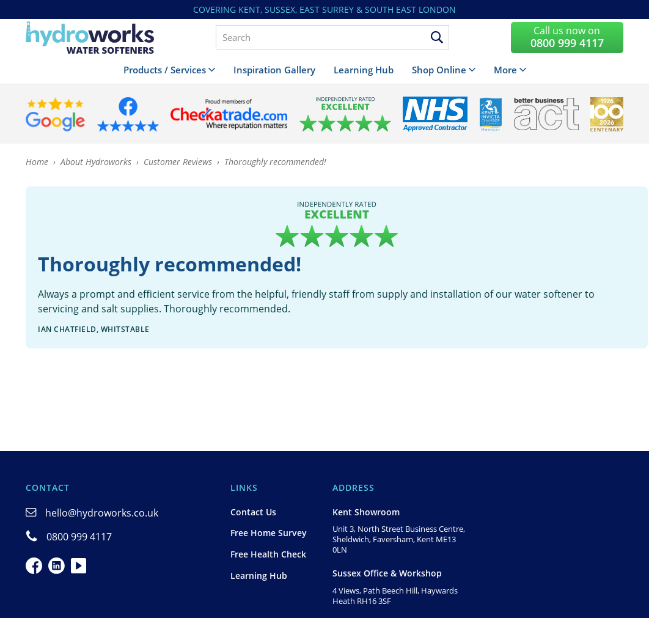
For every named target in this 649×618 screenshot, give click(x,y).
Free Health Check (268, 554)
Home (37, 161)
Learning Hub (364, 70)
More (505, 70)
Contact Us (253, 512)
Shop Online (439, 70)
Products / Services (164, 70)
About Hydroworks (96, 161)
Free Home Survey (268, 533)
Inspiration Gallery (274, 70)
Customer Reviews (178, 161)
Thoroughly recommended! (275, 161)
